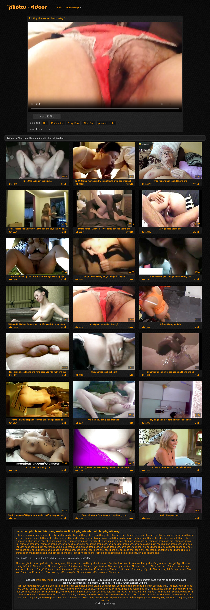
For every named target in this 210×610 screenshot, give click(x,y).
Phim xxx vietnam (31, 591)
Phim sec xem (101, 569)
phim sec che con (135, 535)
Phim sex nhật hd (78, 585)
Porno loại (72, 8)
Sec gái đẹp (174, 563)
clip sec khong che (62, 535)
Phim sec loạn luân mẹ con (59, 569)
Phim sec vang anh (157, 585)
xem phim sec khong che (59, 553)
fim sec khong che (82, 535)
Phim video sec (158, 566)
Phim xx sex (53, 594)
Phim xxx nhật (119, 588)
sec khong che (96, 550)
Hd (44, 123)
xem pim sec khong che (108, 553)
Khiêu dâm (57, 123)
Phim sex (103, 563)
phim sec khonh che (51, 544)
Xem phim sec (82, 591)
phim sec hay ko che (90, 538)
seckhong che (153, 550)
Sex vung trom (58, 563)
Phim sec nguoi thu (57, 566)
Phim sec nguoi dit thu (119, 566)
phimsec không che (89, 547)
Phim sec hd (175, 588)
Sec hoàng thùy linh (141, 569)
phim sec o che (106, 123)
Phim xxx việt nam (109, 597)
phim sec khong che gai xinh (82, 541)
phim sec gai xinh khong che (38, 538)
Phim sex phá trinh (39, 563)
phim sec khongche (30, 544)
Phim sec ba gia (50, 591)
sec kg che (82, 550)
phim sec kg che (36, 541)
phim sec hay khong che (66, 538)
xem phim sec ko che (84, 553)
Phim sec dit (124, 563)
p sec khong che (101, 535)
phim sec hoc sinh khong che (174, 538)
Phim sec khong (14, 5)
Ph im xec (115, 569)
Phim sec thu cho (140, 566)
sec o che (140, 550)
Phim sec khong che (176, 597)
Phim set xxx (115, 572)
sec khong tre (112, 550)
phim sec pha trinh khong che (166, 544)
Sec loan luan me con (109, 594)
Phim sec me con (73, 588)
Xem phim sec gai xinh (103, 591)
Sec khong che (124, 585)
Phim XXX (121, 591)
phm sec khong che (131, 547)
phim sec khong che (148, 553)
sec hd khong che (41, 550)
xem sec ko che (129, 553)
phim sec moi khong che (120, 544)
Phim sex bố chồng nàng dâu (135, 597)
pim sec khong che (152, 547)
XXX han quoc (100, 572)
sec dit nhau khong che (175, 547)
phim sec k (21, 541)
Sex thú (112, 563)
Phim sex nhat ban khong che (82, 563)
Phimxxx (80, 594)
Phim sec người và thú (95, 566)
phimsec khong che (110, 547)
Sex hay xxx (158, 597)
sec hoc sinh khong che (63, 550)
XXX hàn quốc (68, 572)
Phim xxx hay (52, 572)
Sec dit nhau (46, 588)
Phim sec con (39, 566)
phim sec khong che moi (161, 541)
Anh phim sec (28, 569)
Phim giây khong (45, 580)
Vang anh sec (160, 563)
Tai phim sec (61, 585)
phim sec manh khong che (93, 544)
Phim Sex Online (155, 594)
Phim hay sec (75, 566)
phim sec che (118, 535)
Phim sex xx (38, 572)
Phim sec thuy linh (83, 569)
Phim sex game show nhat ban (55, 597)
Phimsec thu (139, 585)
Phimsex (172, 585)
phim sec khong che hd (135, 541)
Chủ (59, 8)
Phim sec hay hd (161, 569)
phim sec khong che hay (110, 541)
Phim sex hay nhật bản (28, 585)
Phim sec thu (67, 591)
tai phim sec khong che (173, 550)
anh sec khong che (25, 535)
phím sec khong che (56, 541)
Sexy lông (73, 123)
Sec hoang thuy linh (27, 597)
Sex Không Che (91, 597)
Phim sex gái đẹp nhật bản (101, 585)
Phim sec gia (22, 563)
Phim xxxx (26, 572)
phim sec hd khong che (114, 538)
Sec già (40, 569)
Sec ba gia (88, 588)
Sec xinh (125, 569)
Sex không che (179, 591)
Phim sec (58, 588)
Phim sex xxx (138, 594)
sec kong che (127, 550)
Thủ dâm (89, 123)
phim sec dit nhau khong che (159, 535)
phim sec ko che (71, 544)
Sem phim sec (178, 569)
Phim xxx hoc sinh (158, 588)
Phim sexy (185, 594)
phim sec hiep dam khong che (142, 538)
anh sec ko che (44, 535)
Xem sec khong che (142, 563)
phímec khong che (68, 547)
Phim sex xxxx (84, 572)
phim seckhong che (48, 547)
